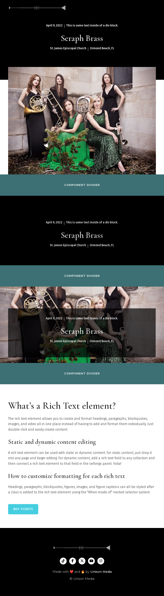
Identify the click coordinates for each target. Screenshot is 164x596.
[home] (37, 8)
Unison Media (101, 572)
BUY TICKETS (23, 509)
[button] (155, 7)
